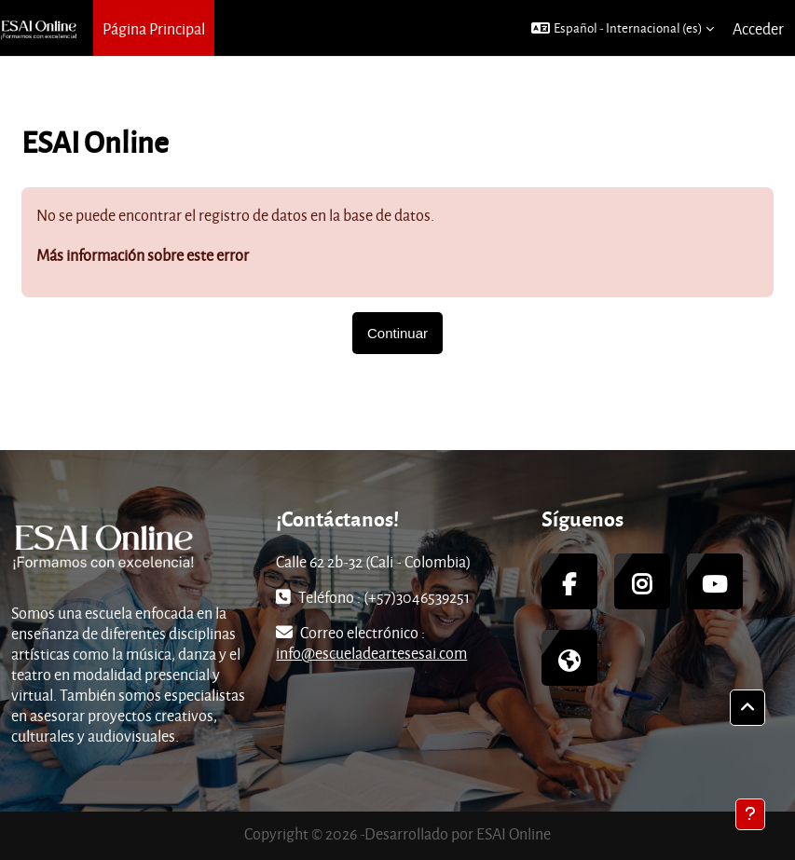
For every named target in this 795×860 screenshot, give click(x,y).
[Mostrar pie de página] (750, 814)
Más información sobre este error (142, 255)
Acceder (758, 28)
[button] (622, 28)
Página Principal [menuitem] (154, 28)
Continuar (397, 333)
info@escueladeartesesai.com (371, 652)
